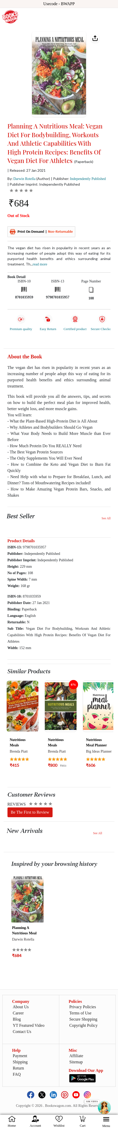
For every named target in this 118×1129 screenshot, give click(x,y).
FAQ (17, 1074)
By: (21, 178)
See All (106, 518)
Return (18, 1068)
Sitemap (76, 1062)
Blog (17, 1019)
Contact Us (22, 1031)
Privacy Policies (82, 1007)
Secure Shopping (83, 1019)
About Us (21, 1007)
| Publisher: (78, 178)
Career (18, 1013)
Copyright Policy (83, 1025)
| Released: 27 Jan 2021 (26, 170)
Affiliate (76, 1056)
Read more (40, 264)
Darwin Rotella (24, 179)
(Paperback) (83, 162)
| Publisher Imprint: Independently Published (43, 184)
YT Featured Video (29, 1025)
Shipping (20, 1062)
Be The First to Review (30, 812)
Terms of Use (80, 1013)
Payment (20, 1056)
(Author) (43, 178)
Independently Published (88, 179)
